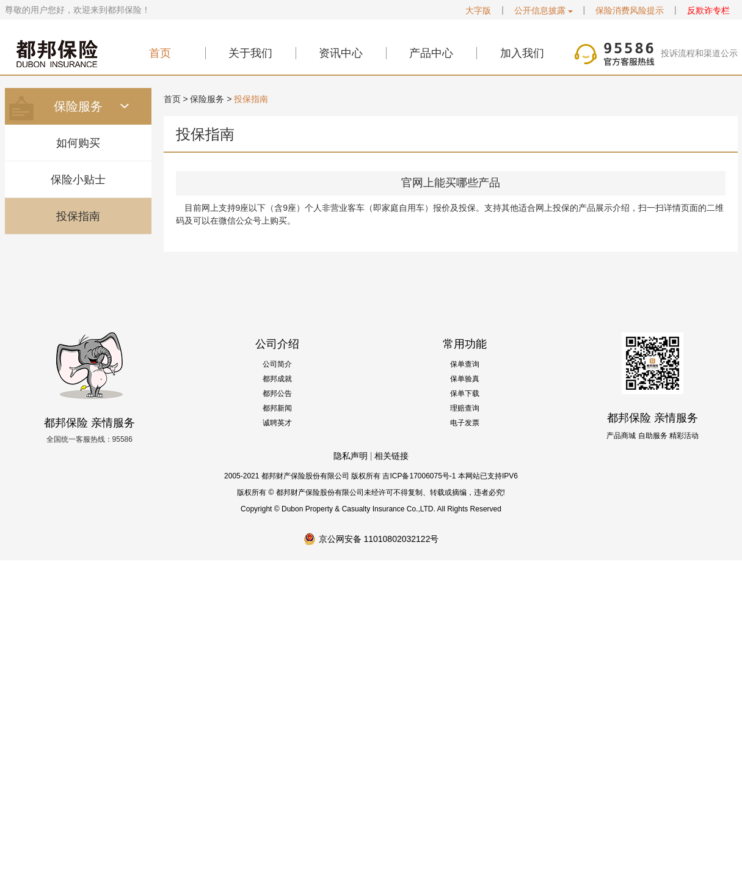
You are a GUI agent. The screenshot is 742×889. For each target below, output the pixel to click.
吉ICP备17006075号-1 (419, 476)
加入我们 (522, 53)
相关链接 (391, 456)
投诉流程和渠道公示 (699, 53)
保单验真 (464, 379)
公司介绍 (277, 344)
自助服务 (652, 435)
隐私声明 (350, 456)
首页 (160, 53)
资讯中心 (341, 53)
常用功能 (465, 344)
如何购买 (78, 143)
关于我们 (250, 53)
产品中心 (431, 53)
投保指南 (78, 216)
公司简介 (277, 364)
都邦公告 (277, 393)
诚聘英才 (277, 423)
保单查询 (464, 364)
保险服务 (207, 99)
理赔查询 (464, 408)
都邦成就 (277, 379)
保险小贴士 (78, 180)
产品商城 (621, 435)
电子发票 (464, 423)
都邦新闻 (277, 408)
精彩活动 (684, 435)
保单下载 (464, 393)
